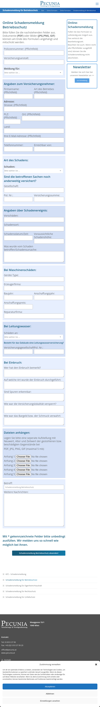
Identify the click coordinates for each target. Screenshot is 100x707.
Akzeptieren (50, 686)
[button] (96, 664)
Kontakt (7, 660)
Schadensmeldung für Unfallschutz (20, 597)
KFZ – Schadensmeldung (16, 574)
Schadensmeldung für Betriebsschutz (21, 580)
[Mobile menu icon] (97, 3)
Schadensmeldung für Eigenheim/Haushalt (24, 585)
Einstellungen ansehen (50, 701)
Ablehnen (50, 694)
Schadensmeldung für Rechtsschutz (21, 591)
